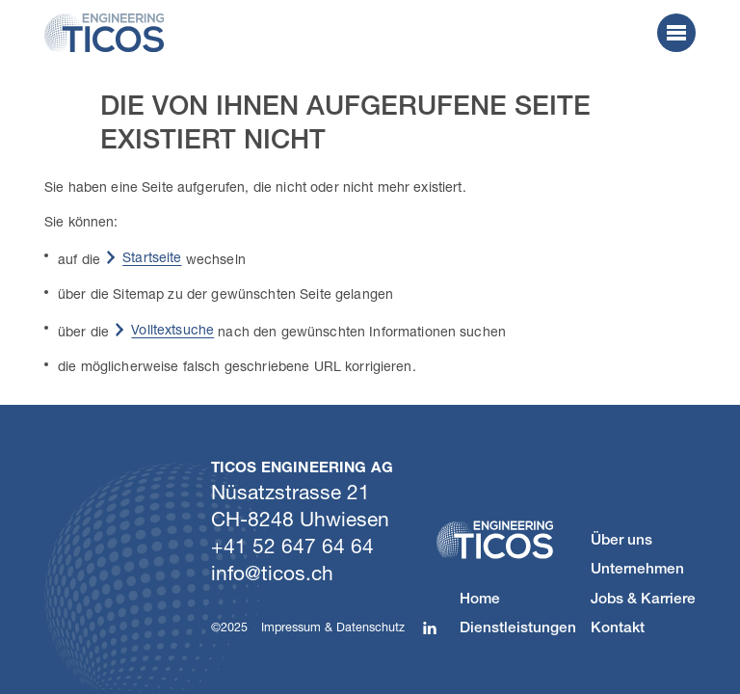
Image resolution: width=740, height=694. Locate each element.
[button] (676, 32)
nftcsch (272, 572)
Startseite (151, 257)
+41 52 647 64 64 (292, 545)
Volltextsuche (172, 329)
